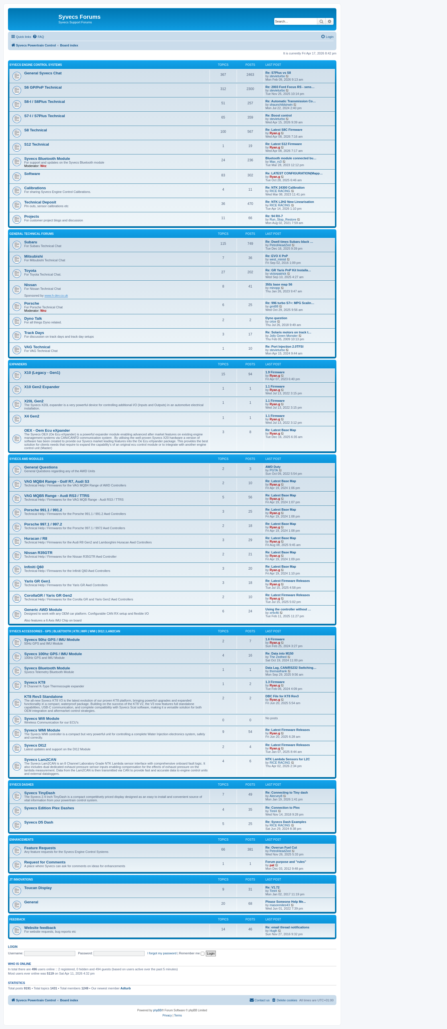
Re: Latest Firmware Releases (287, 580)
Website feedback (40, 928)
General (31, 902)
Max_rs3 (276, 161)
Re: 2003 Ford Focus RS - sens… (289, 87)
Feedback (17, 919)
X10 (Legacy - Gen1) (42, 372)
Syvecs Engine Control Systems (35, 64)
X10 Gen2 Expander (42, 387)
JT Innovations (21, 879)
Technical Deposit (40, 202)
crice (273, 321)
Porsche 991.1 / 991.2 (43, 510)
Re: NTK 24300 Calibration (285, 187)
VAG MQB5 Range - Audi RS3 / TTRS (57, 496)
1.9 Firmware (275, 372)
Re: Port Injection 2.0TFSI (284, 346)
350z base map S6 (278, 284)
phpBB (157, 1010)
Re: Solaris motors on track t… (288, 332)
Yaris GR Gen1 (37, 581)
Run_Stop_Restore (283, 219)
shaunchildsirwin (281, 104)
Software (32, 174)
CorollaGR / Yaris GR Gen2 (48, 595)
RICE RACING (280, 191)
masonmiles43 (280, 905)
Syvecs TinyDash (39, 793)
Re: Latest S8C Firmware (283, 129)
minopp (275, 288)
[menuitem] (38, 36)
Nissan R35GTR (38, 553)
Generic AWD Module (43, 610)
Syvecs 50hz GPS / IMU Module (52, 639)
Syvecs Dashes (21, 784)
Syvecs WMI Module (42, 730)
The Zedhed (278, 657)
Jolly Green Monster (284, 335)
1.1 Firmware (275, 386)
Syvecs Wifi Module (41, 718)
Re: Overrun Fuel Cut (281, 847)
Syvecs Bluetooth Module (47, 158)
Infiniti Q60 (34, 567)
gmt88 (274, 306)
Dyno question (276, 318)
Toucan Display (38, 888)
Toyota (30, 270)
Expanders (18, 364)
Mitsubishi (33, 256)
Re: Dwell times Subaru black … (289, 241)
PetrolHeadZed (280, 245)
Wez (43, 166)
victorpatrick (278, 273)
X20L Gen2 (34, 401)
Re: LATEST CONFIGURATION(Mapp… (294, 173)
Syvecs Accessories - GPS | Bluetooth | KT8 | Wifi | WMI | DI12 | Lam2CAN (64, 631)
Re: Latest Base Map (280, 430)
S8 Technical (35, 130)
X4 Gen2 (31, 416)
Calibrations (35, 188)
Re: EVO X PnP (276, 256)
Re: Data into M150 (279, 653)
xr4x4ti (274, 612)
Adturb (126, 988)
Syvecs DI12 (35, 745)
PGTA (274, 470)
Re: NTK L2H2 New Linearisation (289, 201)
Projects (31, 216)
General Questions (41, 467)
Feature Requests (40, 848)
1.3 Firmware (275, 682)
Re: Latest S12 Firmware (283, 144)
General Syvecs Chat (43, 73)
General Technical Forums (31, 233)
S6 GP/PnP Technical (43, 87)
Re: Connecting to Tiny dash (286, 792)
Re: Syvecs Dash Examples (285, 822)
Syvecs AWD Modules (26, 458)
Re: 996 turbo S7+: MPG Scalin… (289, 303)
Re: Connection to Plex (282, 807)
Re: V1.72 (272, 887)
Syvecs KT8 (34, 682)
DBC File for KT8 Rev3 (282, 696)
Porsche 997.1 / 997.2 (43, 524)
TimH (273, 811)
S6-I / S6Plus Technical (44, 101)
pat (272, 865)
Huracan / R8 (35, 538)
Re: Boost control (278, 115)
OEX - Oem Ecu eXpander (47, 430)
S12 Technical (36, 144)
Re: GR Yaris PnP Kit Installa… (288, 270)
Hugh (273, 930)
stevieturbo (277, 76)
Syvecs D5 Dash (38, 822)
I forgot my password (161, 953)
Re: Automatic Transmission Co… (290, 101)
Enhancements (21, 839)
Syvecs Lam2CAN (40, 759)
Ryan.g (275, 133)
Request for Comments (45, 862)
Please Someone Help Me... (285, 901)
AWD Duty (273, 466)
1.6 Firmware (275, 639)
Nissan (30, 285)
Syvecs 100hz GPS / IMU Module (53, 654)
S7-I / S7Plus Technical (44, 116)
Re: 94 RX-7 (274, 216)
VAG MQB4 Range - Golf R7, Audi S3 (56, 481)
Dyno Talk (33, 318)
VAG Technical (37, 347)
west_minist (278, 259)
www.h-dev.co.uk (56, 295)
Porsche (31, 303)
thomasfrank (278, 671)
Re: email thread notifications (287, 927)
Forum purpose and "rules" (285, 861)
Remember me (191, 953)
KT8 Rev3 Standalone (43, 696)
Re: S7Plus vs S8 (278, 72)
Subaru (30, 242)
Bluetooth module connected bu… (290, 158)
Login (12, 946)
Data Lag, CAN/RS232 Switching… (290, 667)
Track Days (34, 333)
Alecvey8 (276, 796)
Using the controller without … (288, 609)
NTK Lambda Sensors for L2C (287, 759)
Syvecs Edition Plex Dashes (49, 808)
